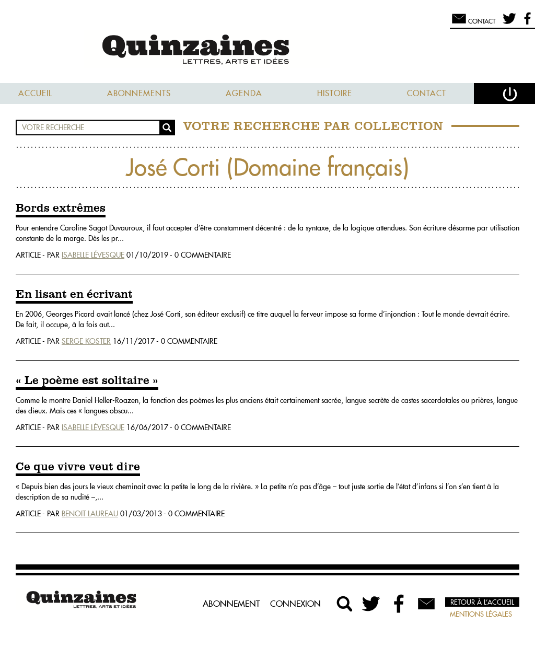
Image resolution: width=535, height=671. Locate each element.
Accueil (35, 93)
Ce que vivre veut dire (78, 467)
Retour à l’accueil (482, 602)
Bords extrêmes (61, 208)
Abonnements (139, 93)
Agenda (244, 93)
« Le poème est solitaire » (87, 381)
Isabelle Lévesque (93, 255)
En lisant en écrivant (74, 294)
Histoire (334, 93)
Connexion (295, 603)
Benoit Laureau (90, 513)
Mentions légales (481, 614)
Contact (426, 93)
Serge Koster (86, 341)
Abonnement (231, 603)
